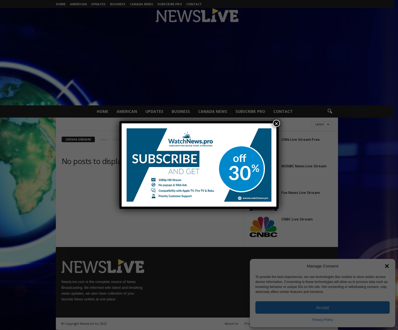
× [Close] (276, 123)
